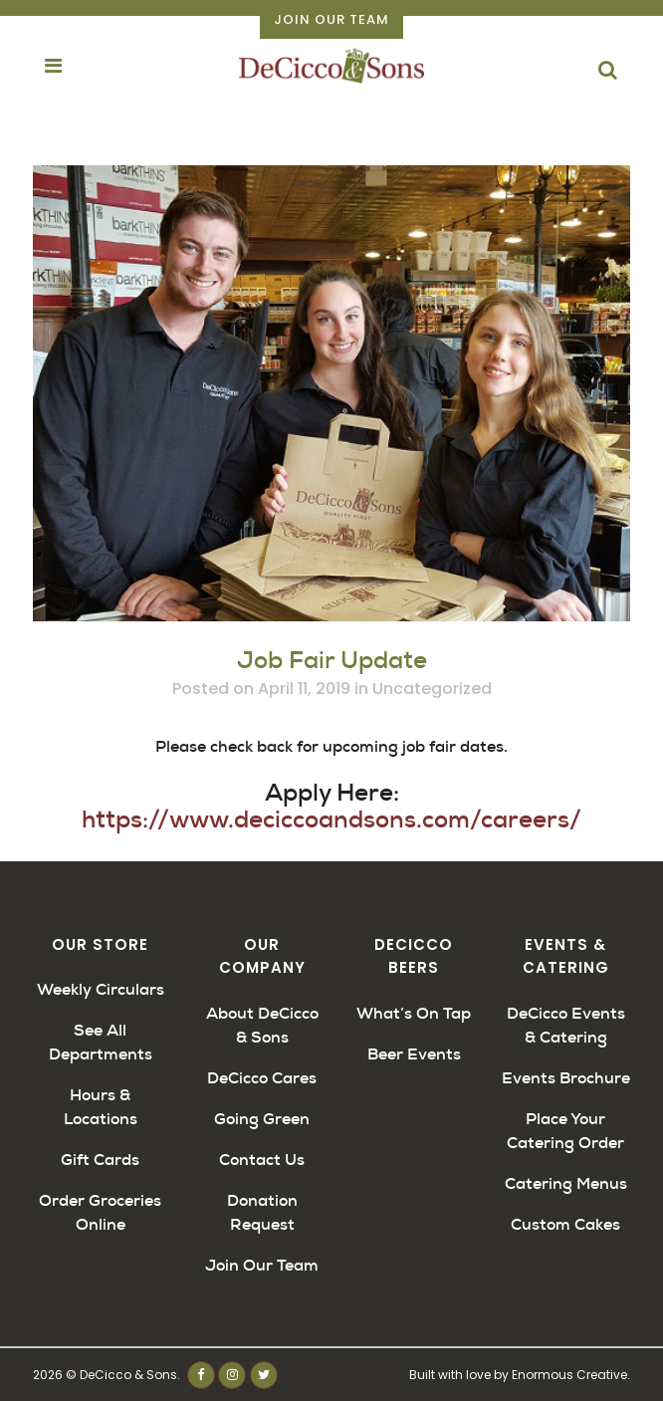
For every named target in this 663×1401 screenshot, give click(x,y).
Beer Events (414, 1054)
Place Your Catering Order (565, 1130)
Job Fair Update (332, 660)
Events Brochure (566, 1077)
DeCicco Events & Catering (566, 1025)
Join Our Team (331, 19)
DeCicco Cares (262, 1077)
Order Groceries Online (100, 1212)
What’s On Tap (413, 1013)
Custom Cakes (565, 1224)
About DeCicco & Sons (262, 1025)
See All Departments (100, 1042)
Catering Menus (566, 1183)
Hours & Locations (100, 1106)
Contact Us (262, 1159)
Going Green (262, 1118)
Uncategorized (432, 688)
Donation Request (262, 1212)
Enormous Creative (569, 1374)
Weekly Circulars (100, 989)
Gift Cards (100, 1159)
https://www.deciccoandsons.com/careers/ (331, 819)
